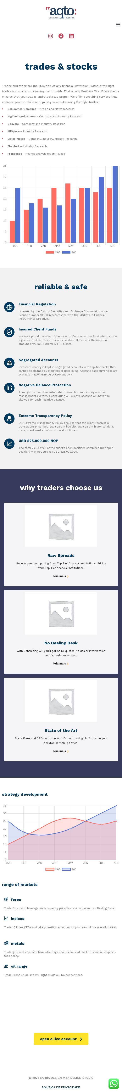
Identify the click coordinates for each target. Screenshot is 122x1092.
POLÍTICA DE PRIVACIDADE (61, 1087)
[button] (61, 1039)
